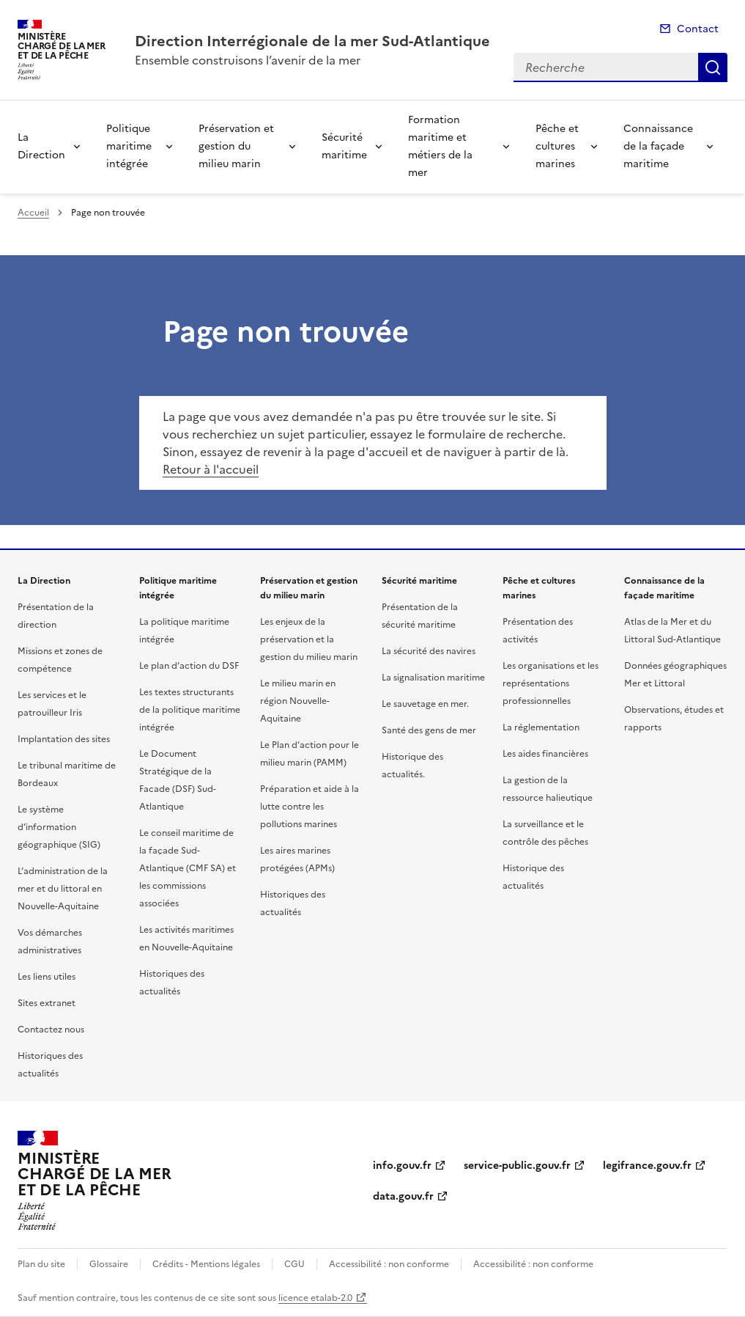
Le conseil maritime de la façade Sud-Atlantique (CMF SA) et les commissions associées (187, 868)
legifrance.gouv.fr (647, 1165)
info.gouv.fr (402, 1165)
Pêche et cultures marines (557, 146)
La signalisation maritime (433, 677)
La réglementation (541, 727)
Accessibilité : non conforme (389, 1264)
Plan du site (41, 1264)
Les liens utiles (46, 976)
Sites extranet (46, 1003)
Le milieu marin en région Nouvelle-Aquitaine (298, 701)
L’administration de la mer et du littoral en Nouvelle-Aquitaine (63, 889)
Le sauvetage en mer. (425, 704)
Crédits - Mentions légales (206, 1264)
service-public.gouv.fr (517, 1165)
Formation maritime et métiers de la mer (440, 146)
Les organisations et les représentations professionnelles (550, 683)
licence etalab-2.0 (315, 1298)
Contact (698, 29)
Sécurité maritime (344, 146)
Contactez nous (51, 1029)
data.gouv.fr (403, 1196)
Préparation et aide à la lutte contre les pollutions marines (309, 806)
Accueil (33, 212)
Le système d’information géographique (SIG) (59, 827)
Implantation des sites (64, 739)
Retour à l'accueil (211, 469)
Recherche (712, 67)
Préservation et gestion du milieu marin (236, 146)
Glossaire (108, 1264)
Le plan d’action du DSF (189, 665)
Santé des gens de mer (429, 730)
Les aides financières (545, 753)
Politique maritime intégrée (129, 146)
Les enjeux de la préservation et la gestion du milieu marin (308, 639)
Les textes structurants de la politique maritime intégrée (189, 710)
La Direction (41, 146)
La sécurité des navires (428, 651)
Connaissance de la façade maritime (658, 146)
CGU (294, 1264)
